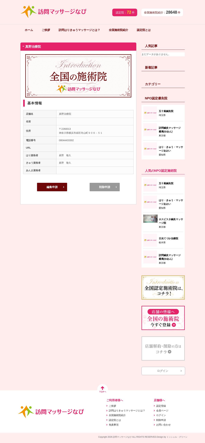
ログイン (162, 370)
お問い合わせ (163, 424)
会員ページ (162, 410)
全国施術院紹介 (118, 30)
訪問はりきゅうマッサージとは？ (79, 30)
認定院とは (144, 30)
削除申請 (104, 187)
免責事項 (114, 424)
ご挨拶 (46, 30)
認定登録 (161, 405)
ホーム (29, 30)
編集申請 (52, 187)
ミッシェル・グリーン (177, 437)
